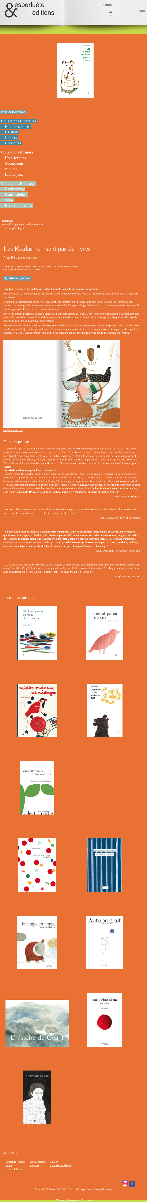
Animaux (34, 1165)
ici (26, 228)
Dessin (8, 1165)
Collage (54, 1161)
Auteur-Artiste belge (60, 1165)
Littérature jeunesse (15, 1161)
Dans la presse (16, 441)
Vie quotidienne (38, 1161)
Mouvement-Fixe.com (79, 1200)
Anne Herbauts (12, 257)
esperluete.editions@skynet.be (96, 1189)
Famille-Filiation (14, 1169)
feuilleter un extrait (13, 430)
